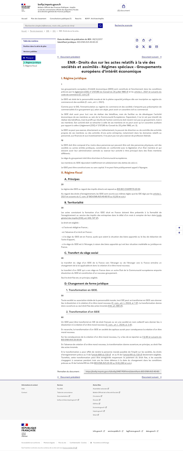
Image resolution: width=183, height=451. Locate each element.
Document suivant (150, 56)
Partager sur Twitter (143, 46)
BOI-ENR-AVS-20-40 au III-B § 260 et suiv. (113, 363)
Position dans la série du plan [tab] (34, 46)
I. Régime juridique (32, 62)
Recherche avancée (123, 25)
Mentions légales (49, 443)
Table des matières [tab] (30, 41)
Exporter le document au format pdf (137, 40)
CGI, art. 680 (114, 305)
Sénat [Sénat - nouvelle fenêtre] (95, 415)
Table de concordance (64, 392)
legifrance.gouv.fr (133, 431)
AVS (54, 31)
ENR (47, 31)
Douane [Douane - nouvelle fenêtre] (95, 400)
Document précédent (70, 56)
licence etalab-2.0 (69, 448)
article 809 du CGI (100, 354)
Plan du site (62, 443)
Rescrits (78, 18)
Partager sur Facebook (137, 46)
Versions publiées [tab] (30, 51)
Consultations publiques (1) (60, 18)
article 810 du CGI (131, 354)
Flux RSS (60, 389)
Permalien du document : (68, 371)
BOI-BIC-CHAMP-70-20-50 (128, 189)
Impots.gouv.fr (98, 411)
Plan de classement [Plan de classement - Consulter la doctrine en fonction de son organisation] (38, 18)
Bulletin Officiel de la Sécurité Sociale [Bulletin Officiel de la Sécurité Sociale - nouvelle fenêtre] (105, 392)
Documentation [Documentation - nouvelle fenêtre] (62, 396)
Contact (24, 392)
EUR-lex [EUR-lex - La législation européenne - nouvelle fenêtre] (95, 404)
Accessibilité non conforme (30, 443)
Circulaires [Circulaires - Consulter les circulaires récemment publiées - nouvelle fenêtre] (96, 396)
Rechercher (100, 25)
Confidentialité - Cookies (78, 443)
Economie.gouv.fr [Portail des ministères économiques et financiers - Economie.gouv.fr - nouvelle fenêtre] (99, 407)
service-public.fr (114, 431)
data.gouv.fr (151, 431)
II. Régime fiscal (30, 65)
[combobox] (60, 25)
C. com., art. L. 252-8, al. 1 (123, 303)
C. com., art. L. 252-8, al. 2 (117, 324)
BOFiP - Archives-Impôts (94, 18)
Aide (23, 389)
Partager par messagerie (156, 46)
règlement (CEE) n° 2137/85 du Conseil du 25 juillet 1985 (100, 91)
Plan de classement (36, 31)
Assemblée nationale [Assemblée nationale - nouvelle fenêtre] (100, 389)
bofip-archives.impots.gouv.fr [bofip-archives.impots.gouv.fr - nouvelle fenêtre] (67, 400)
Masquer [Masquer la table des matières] (30, 57)
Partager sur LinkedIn (150, 46)
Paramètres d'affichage (101, 443)
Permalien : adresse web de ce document (150, 40)
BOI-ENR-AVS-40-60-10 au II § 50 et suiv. (107, 196)
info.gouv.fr (98, 431)
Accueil (24, 18)
